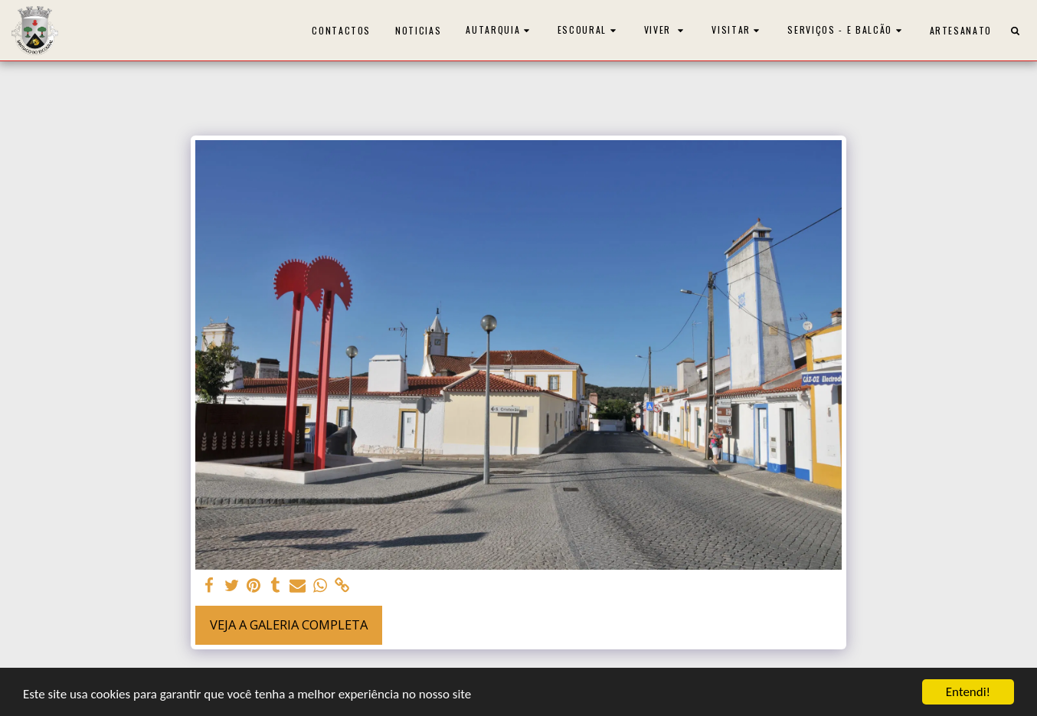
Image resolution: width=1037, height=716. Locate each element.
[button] (499, 30)
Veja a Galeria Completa (289, 624)
